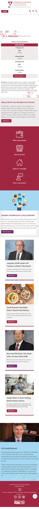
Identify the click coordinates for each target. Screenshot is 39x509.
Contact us (6, 121)
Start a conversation (19, 183)
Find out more (7, 232)
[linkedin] (19, 497)
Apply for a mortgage (19, 169)
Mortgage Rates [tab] (25, 36)
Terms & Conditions (8, 492)
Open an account (19, 154)
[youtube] (23, 497)
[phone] (30, 11)
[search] (36, 11)
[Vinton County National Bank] (19, 3)
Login (5, 11)
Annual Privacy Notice (30, 492)
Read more (11, 275)
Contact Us (20, 494)
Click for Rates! (18, 76)
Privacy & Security (18, 492)
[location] (33, 11)
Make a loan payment (19, 140)
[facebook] (15, 497)
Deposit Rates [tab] (13, 36)
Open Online (19, 45)
